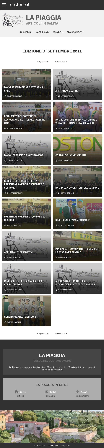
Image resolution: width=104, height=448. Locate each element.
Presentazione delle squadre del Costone (24, 218)
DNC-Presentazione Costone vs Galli (23, 89)
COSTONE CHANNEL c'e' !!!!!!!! (70, 155)
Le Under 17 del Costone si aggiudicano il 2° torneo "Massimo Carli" (24, 119)
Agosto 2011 (43, 62)
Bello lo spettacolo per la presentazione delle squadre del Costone (24, 184)
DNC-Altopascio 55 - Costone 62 (23, 155)
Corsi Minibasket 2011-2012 (20, 316)
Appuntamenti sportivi (18, 252)
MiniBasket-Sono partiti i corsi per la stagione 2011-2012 (76, 250)
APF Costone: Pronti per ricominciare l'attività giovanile (75, 282)
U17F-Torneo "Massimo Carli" (72, 220)
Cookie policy (53, 445)
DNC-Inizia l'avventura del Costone (77, 187)
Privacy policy (39, 445)
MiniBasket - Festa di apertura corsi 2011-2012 (23, 282)
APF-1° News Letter (67, 90)
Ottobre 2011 (60, 62)
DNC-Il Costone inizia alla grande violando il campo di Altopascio (76, 121)
